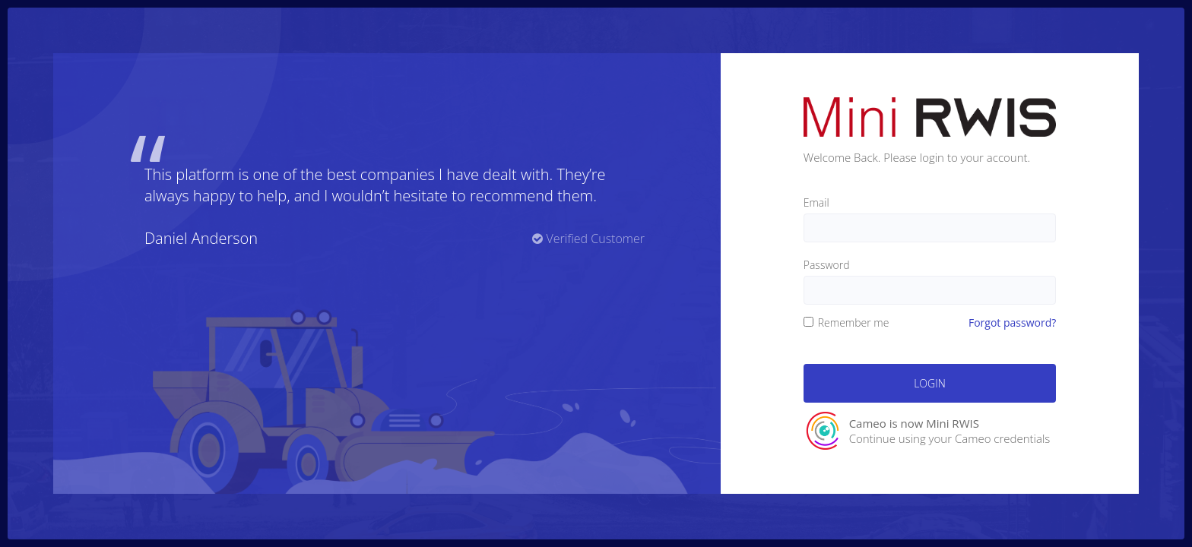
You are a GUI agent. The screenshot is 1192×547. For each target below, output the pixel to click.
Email (816, 202)
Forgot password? (1012, 322)
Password (827, 265)
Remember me (846, 322)
